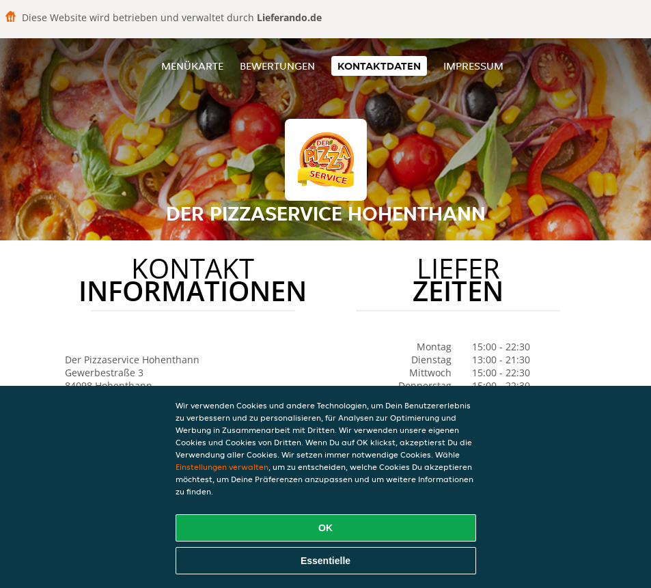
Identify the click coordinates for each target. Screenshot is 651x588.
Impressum (473, 66)
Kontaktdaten (379, 66)
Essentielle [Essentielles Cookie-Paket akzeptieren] (325, 560)
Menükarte (192, 66)
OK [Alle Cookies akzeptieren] (325, 527)
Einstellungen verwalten (222, 467)
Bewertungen (277, 66)
